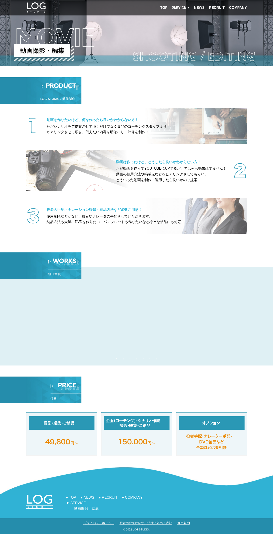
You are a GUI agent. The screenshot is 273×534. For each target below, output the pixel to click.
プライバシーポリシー (98, 523)
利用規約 (183, 523)
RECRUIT (217, 7)
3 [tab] (130, 359)
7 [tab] (156, 359)
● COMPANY (132, 497)
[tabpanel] (194, 320)
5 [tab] (143, 359)
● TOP (71, 497)
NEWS (199, 7)
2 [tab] (123, 359)
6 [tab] (150, 359)
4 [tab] (136, 359)
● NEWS (87, 497)
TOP (164, 7)
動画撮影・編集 (86, 509)
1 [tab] (117, 359)
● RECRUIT (108, 497)
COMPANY (238, 7)
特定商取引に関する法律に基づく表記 (146, 523)
